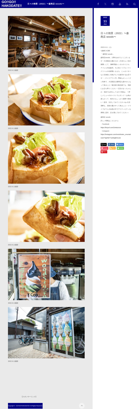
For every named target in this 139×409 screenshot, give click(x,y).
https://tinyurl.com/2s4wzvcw (111, 127)
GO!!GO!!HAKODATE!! (23, 405)
